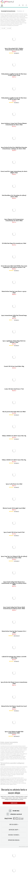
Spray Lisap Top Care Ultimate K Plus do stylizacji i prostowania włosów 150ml (14, 557)
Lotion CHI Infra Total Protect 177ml (14, 389)
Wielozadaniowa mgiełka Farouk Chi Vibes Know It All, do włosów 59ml (14, 98)
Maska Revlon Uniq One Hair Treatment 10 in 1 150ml (14, 632)
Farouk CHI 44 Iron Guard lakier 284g (14, 366)
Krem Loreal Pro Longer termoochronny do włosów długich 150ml (14, 172)
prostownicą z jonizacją (5, 779)
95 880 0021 (14, 810)
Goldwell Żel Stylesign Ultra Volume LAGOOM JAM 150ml (14, 657)
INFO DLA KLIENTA (14, 824)
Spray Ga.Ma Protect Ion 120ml (14, 484)
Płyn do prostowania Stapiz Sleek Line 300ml (13, 411)
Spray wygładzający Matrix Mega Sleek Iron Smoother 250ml (14, 341)
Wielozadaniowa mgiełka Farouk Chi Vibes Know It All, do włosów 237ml (14, 74)
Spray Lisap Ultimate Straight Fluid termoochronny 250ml (14, 732)
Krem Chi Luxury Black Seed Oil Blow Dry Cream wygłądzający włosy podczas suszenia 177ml (14, 266)
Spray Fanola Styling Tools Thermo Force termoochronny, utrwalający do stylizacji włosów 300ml (14, 583)
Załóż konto (14, 803)
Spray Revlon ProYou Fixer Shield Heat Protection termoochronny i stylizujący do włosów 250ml (14, 148)
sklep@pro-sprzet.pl (14, 814)
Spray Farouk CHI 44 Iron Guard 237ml (14, 532)
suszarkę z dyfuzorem (16, 755)
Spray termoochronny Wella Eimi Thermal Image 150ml (14, 316)
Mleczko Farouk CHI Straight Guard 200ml (14, 508)
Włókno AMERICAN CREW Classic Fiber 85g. (14, 459)
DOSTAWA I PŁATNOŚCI (14, 835)
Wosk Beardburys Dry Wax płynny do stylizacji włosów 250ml (14, 196)
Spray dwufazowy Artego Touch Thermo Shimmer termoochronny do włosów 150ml (14, 124)
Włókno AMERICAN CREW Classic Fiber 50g (14, 435)
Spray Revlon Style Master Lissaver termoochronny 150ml (14, 683)
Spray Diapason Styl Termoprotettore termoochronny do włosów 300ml (14, 220)
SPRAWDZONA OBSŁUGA (14, 840)
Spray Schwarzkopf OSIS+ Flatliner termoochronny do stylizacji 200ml (14, 49)
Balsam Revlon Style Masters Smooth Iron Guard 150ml (14, 706)
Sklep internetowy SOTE (23, 846)
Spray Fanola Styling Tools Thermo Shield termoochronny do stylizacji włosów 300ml (14, 608)
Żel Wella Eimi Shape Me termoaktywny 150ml (14, 243)
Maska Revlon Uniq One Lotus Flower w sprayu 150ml (14, 292)
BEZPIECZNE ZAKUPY (14, 830)
